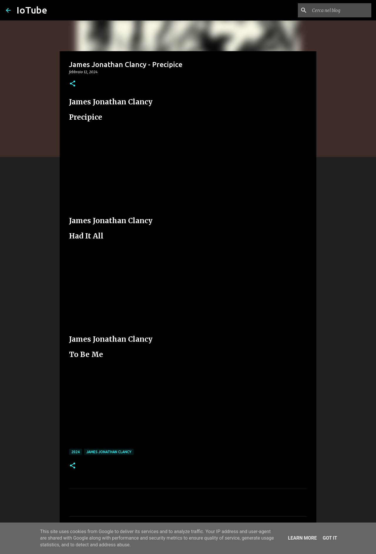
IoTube (31, 10)
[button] (72, 84)
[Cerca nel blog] (340, 10)
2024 (75, 452)
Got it (330, 538)
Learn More (302, 538)
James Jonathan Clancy (108, 452)
